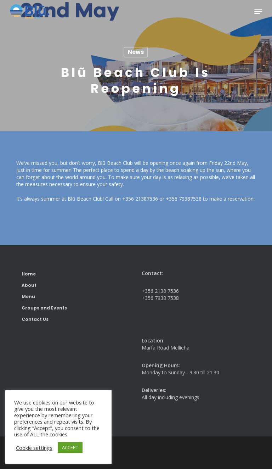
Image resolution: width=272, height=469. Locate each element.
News (136, 52)
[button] (258, 11)
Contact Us (35, 319)
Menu (28, 297)
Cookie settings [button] (34, 448)
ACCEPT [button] (70, 447)
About (29, 285)
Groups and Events (44, 308)
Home (29, 274)
